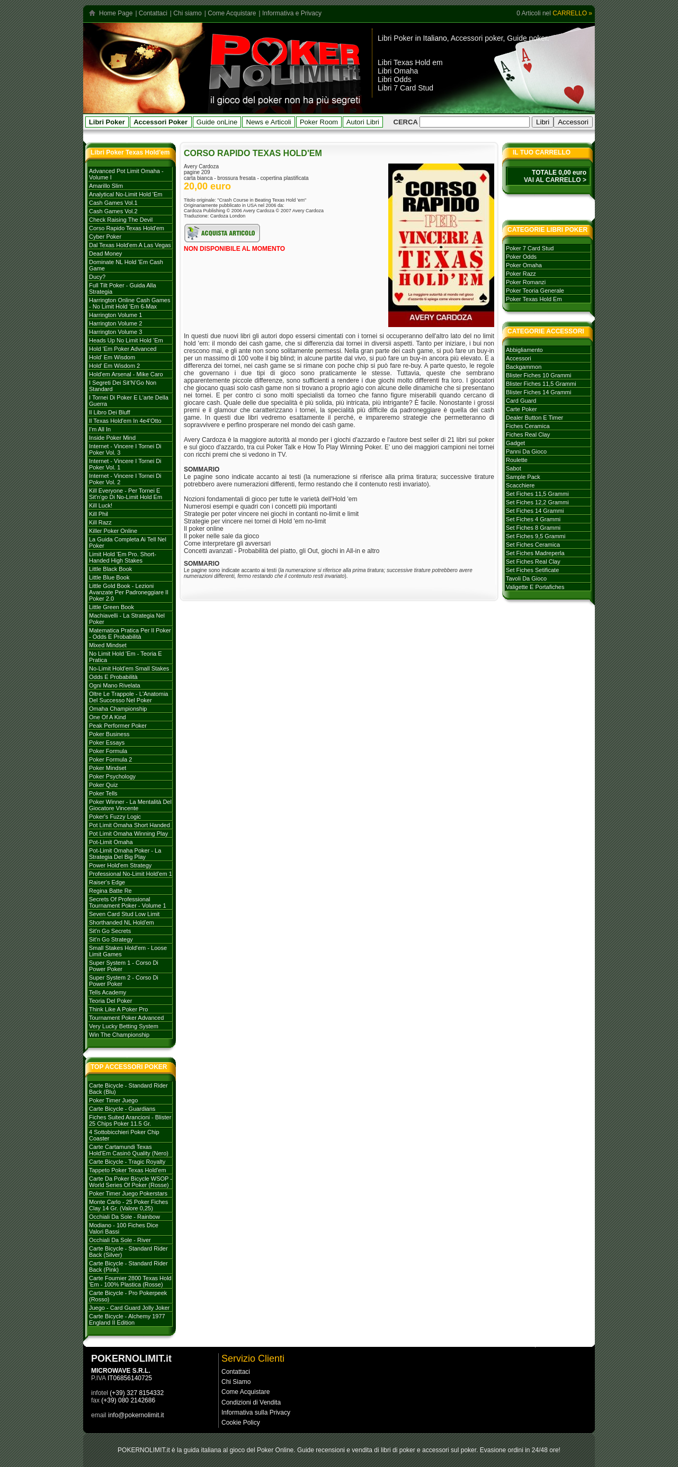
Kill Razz (100, 522)
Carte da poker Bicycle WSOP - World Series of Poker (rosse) (130, 1181)
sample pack (523, 477)
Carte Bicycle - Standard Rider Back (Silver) (128, 1251)
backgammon (523, 367)
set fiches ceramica (533, 544)
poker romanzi (526, 282)
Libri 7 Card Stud (405, 88)
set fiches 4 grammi (533, 519)
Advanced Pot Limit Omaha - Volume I (126, 174)
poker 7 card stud (530, 248)
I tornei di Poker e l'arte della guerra (128, 400)
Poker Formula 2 (110, 759)
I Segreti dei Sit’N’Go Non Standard (122, 385)
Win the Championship (119, 1034)
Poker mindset (107, 768)
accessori (518, 358)
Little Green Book (111, 607)
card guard (521, 400)
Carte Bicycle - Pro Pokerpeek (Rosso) (128, 1296)
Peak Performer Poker (118, 725)
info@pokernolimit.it (136, 1415)
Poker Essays (106, 742)
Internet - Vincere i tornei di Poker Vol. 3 (125, 449)
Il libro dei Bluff (109, 412)
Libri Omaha (398, 71)
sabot (513, 468)
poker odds (521, 256)
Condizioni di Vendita (251, 1402)
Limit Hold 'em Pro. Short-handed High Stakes (122, 557)
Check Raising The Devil (121, 219)
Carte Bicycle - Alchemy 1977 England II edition (127, 1319)
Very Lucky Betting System (123, 1026)
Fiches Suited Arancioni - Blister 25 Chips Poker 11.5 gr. (130, 1120)
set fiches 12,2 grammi (537, 502)
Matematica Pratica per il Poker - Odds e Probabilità (130, 633)
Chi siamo (187, 13)
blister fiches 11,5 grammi (541, 384)
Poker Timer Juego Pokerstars (128, 1193)
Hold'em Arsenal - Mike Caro (126, 374)
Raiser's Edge (107, 882)
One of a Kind (107, 717)
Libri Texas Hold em (410, 62)
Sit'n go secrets (110, 931)
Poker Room (319, 122)
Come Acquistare (232, 13)
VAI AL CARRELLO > (555, 180)
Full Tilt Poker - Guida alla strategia (122, 288)
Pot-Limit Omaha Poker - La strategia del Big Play (125, 853)
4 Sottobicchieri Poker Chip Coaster (124, 1135)
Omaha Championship (118, 708)
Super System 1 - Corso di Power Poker (123, 965)
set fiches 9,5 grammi (535, 536)
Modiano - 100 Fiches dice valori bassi (123, 1228)
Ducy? (97, 277)
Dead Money (105, 253)
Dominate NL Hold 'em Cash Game (126, 265)
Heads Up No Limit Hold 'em (126, 340)
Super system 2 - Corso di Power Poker (123, 980)
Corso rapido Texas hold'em (126, 228)
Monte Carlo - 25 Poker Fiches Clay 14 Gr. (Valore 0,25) (128, 1205)
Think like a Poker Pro (118, 1009)
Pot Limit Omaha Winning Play (128, 833)
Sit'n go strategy (111, 939)
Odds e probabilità (113, 677)
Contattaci (153, 13)
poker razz (521, 273)
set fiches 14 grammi (535, 511)
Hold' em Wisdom (112, 357)
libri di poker (398, 1450)
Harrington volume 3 (115, 332)
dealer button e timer (534, 417)
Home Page (115, 13)
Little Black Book (110, 569)
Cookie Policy (240, 1422)
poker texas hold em (534, 299)
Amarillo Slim (106, 186)
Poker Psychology (112, 776)
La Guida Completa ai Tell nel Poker (127, 542)
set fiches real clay (533, 561)
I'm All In (100, 429)
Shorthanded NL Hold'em (121, 922)
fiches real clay (528, 434)
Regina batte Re (110, 891)
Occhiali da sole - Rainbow (124, 1217)
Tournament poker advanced (126, 1018)
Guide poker (527, 38)
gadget (515, 443)
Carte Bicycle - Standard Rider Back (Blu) (128, 1088)
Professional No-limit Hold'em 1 (130, 874)
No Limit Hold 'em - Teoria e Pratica (125, 656)
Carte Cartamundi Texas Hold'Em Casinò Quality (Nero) (128, 1150)
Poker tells (103, 793)
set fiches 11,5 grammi (537, 494)
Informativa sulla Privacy (255, 1412)
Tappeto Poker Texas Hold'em (127, 1170)
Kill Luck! (100, 505)
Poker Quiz (103, 785)
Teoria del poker (110, 1001)
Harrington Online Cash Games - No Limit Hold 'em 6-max (129, 303)
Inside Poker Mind (112, 437)
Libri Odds (395, 79)
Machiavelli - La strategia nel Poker (127, 618)
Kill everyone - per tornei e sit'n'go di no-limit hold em (125, 493)
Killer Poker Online (113, 531)
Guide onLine (217, 122)
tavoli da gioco (526, 578)
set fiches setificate (532, 570)
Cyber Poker (105, 236)
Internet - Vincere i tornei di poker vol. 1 (125, 464)
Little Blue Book (109, 577)
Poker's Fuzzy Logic (115, 816)
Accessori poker (477, 38)
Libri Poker (395, 38)
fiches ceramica (528, 426)
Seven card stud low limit (124, 914)
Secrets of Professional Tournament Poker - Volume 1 (127, 902)
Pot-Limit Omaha (111, 842)
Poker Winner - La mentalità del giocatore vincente (130, 805)
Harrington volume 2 (115, 323)
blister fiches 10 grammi (538, 375)
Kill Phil (98, 514)
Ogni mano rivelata (114, 685)
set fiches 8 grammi (533, 527)
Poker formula (108, 751)
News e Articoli (268, 122)
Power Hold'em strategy (120, 865)
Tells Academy (107, 992)
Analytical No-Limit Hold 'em (125, 194)
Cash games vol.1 (113, 203)
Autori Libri (362, 122)
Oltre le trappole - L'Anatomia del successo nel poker (128, 697)
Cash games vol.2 (113, 211)
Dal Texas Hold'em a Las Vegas (130, 245)
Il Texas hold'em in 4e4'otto (125, 421)
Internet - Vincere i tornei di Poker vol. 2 (125, 479)
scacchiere (520, 485)
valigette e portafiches (535, 587)
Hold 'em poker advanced (122, 349)
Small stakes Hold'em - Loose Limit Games (128, 951)
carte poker (521, 409)
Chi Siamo (236, 1382)
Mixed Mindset (108, 645)
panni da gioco (526, 451)
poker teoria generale (535, 290)
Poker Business (109, 734)
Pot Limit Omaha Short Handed (129, 825)
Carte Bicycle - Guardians (122, 1109)
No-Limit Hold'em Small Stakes (129, 668)
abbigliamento (524, 350)
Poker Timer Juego (113, 1100)
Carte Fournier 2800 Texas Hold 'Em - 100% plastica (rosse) (130, 1281)
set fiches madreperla (535, 553)
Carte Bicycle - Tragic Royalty (127, 1161)
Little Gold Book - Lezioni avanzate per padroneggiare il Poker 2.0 (128, 592)
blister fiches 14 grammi (538, 392)
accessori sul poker (449, 1450)
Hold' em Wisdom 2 (114, 366)
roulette (517, 460)
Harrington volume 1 (115, 315)
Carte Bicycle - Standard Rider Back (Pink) (128, 1266)
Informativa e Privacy (292, 13)
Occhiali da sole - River (120, 1240)
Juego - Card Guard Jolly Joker (129, 1308)
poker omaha (524, 265)
